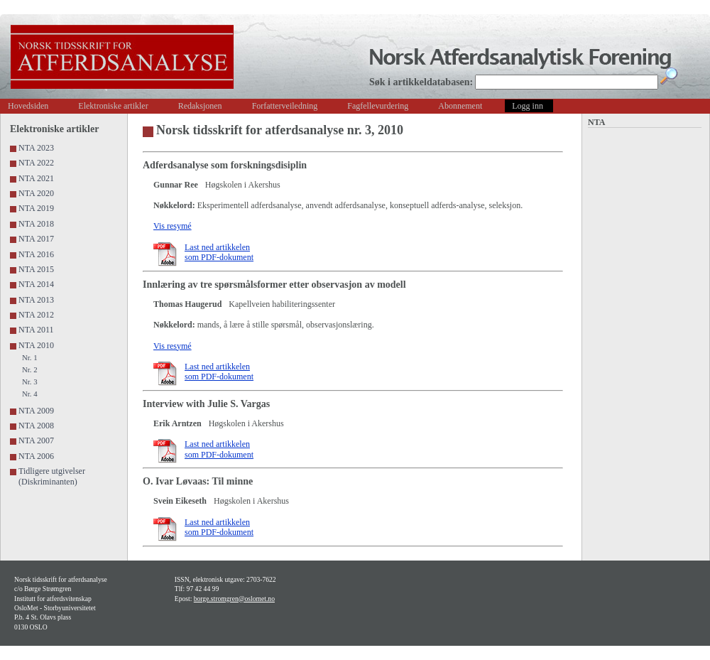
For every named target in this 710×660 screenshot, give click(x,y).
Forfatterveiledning (285, 106)
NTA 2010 (36, 345)
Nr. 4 (30, 393)
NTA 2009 (36, 411)
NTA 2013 (36, 300)
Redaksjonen (200, 106)
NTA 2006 (36, 456)
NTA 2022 (36, 163)
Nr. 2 (30, 369)
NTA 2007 (36, 440)
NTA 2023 (36, 148)
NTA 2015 (36, 269)
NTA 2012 (36, 315)
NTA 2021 (36, 178)
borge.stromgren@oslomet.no (234, 598)
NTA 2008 (36, 426)
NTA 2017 (36, 239)
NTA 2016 (36, 254)
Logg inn (527, 106)
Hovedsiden (28, 106)
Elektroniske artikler (113, 106)
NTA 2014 (36, 284)
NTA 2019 (36, 208)
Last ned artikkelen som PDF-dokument (219, 252)
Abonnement (460, 106)
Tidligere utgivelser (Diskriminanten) (51, 476)
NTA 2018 (36, 224)
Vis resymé (172, 226)
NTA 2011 (36, 330)
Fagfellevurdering (377, 106)
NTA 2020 (36, 193)
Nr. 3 (30, 381)
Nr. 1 (30, 357)
